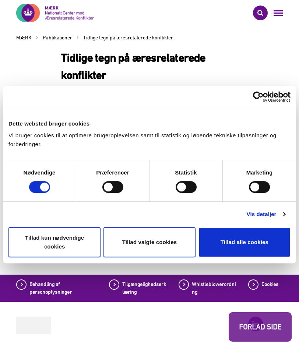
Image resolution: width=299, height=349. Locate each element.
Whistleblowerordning (214, 288)
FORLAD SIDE (260, 327)
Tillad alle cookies (244, 242)
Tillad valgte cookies (149, 242)
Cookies (269, 284)
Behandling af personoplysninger (50, 288)
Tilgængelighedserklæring (144, 288)
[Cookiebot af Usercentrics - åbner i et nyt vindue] (258, 96)
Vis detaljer (262, 214)
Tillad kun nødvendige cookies (54, 242)
